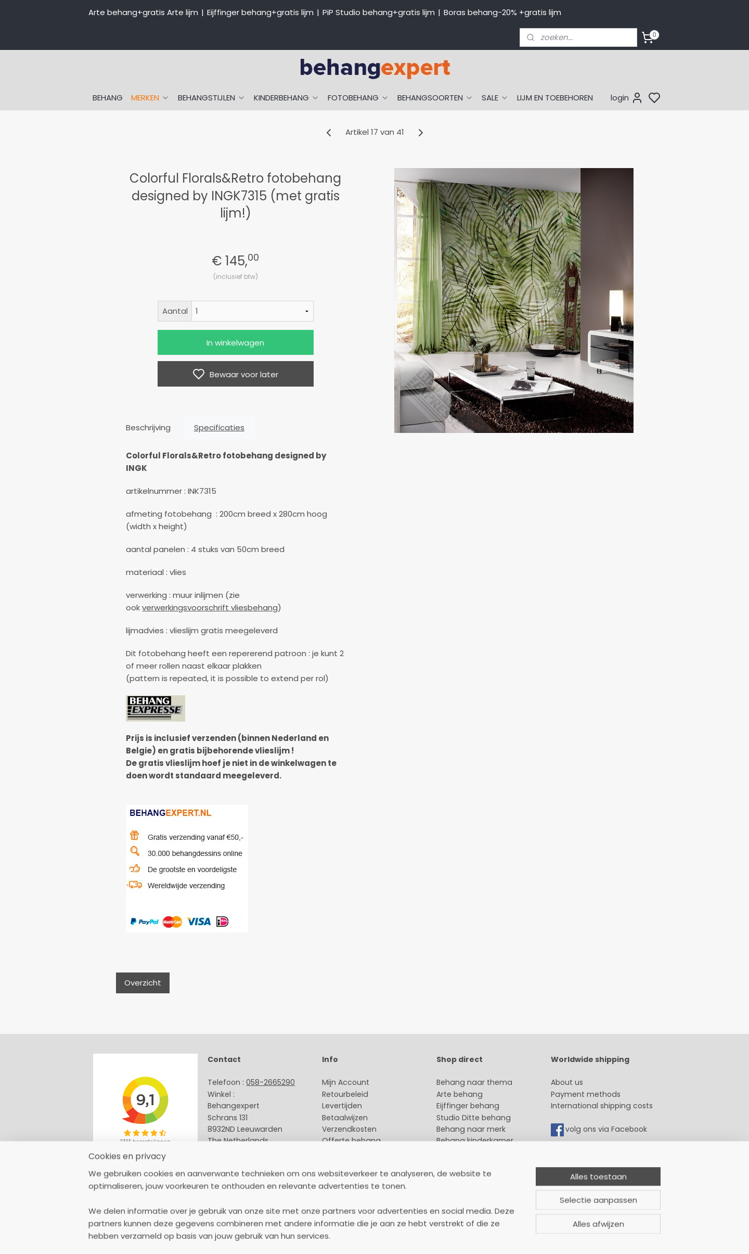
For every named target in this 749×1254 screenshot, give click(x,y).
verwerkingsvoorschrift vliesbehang (210, 607)
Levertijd (337, 1106)
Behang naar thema (474, 1082)
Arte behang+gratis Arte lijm (143, 12)
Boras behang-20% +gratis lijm (502, 12)
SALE (495, 97)
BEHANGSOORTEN (435, 97)
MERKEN (150, 97)
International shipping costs (602, 1106)
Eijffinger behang (467, 1106)
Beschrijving (148, 427)
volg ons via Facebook (607, 1129)
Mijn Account (345, 1082)
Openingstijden (236, 1164)
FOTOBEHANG (358, 97)
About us (567, 1082)
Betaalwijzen (345, 1117)
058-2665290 (270, 1082)
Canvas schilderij (467, 1187)
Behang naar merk (471, 1129)
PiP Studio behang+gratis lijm (378, 12)
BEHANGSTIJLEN (212, 97)
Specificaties (219, 427)
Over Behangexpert (358, 1164)
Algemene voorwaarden (366, 1176)
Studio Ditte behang (473, 1117)
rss (472, 1235)
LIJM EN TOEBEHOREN (555, 97)
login (627, 98)
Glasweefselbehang (473, 1164)
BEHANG (108, 97)
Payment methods (586, 1094)
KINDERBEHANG (286, 97)
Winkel (333, 1152)
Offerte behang (351, 1140)
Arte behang (459, 1094)
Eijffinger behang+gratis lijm (260, 12)
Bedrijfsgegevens (239, 1176)
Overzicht (142, 982)
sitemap (451, 1235)
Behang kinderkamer (474, 1140)
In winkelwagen (235, 342)
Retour (334, 1094)
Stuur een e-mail (240, 1152)
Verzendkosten (349, 1129)
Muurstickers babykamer (481, 1152)
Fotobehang (459, 1176)
